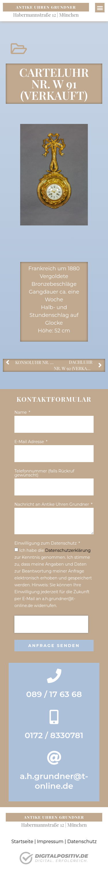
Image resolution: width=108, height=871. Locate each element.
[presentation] (51, 624)
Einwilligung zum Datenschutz (46, 543)
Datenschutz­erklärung (68, 550)
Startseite (22, 841)
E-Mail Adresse (29, 442)
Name (21, 412)
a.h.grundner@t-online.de (54, 781)
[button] (100, 7)
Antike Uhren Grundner (46, 7)
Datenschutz (81, 841)
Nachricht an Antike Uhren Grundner (52, 504)
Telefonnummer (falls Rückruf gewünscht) (44, 473)
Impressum (50, 841)
